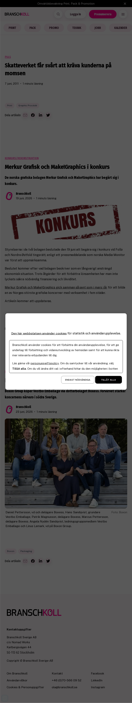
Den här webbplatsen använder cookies (39, 333)
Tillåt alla (108, 379)
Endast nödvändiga (77, 379)
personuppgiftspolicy (45, 363)
